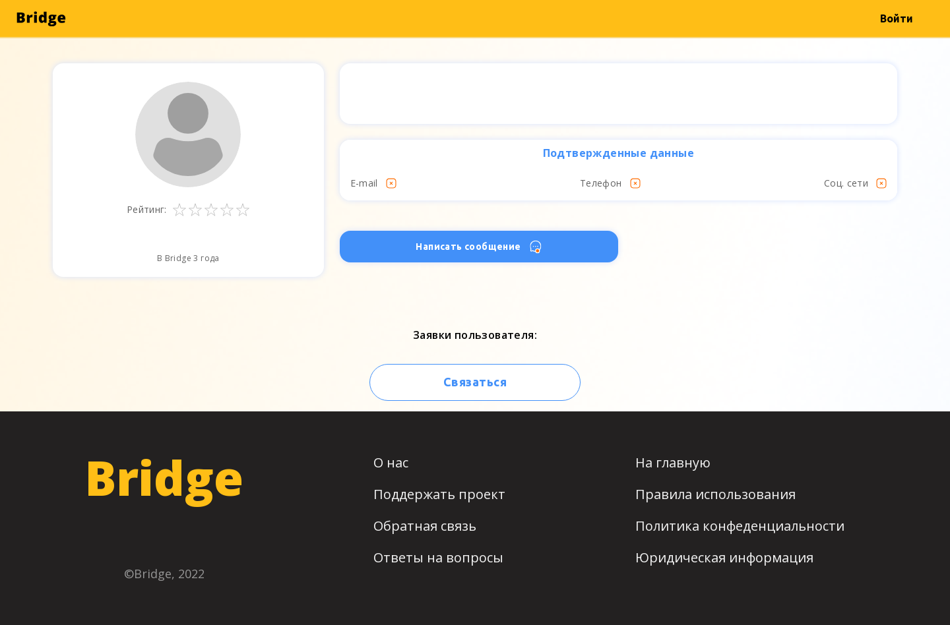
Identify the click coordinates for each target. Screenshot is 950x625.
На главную (673, 462)
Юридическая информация (724, 557)
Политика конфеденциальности (739, 526)
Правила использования (715, 494)
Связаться (475, 381)
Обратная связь (424, 526)
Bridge (163, 477)
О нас (390, 462)
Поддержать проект (439, 494)
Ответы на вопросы (438, 557)
